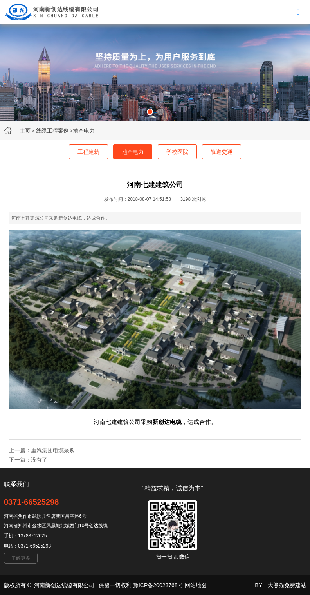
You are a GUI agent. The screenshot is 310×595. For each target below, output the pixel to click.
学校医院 (177, 152)
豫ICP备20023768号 (158, 585)
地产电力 (84, 130)
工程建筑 (88, 152)
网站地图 (196, 585)
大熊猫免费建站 (287, 585)
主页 (25, 130)
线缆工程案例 (52, 130)
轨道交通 (221, 152)
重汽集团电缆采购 (53, 450)
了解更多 (20, 558)
